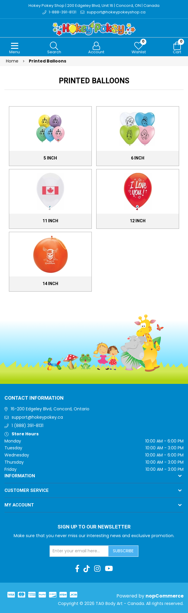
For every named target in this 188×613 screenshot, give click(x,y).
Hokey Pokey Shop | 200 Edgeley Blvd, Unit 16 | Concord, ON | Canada (94, 5)
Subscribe (123, 551)
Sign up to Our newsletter (94, 527)
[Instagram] (97, 568)
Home (12, 61)
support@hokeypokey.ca (37, 417)
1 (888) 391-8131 (27, 426)
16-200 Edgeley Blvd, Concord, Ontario (50, 409)
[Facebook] (77, 568)
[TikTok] (86, 568)
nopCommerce (165, 595)
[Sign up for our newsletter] (79, 551)
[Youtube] (109, 568)
